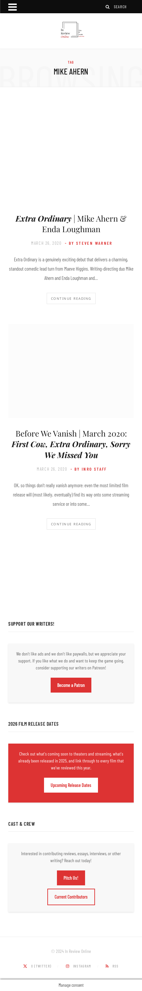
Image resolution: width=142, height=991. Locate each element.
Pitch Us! (71, 878)
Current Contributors (71, 897)
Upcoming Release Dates (71, 785)
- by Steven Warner (89, 243)
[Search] (108, 7)
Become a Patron (71, 685)
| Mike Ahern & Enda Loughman (71, 223)
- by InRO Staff (89, 469)
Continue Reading (71, 298)
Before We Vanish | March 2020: (71, 444)
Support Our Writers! (31, 624)
